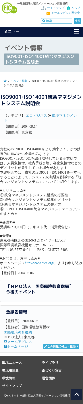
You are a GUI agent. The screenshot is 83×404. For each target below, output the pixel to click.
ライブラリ (50, 362)
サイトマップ (55, 8)
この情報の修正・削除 (60, 346)
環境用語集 (10, 370)
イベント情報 (19, 81)
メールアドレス (18, 342)
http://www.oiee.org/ (39, 263)
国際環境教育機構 (18, 332)
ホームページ (16, 346)
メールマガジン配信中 (65, 12)
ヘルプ (75, 8)
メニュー (11, 31)
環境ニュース (12, 362)
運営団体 (48, 378)
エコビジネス (36, 115)
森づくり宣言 (52, 370)
